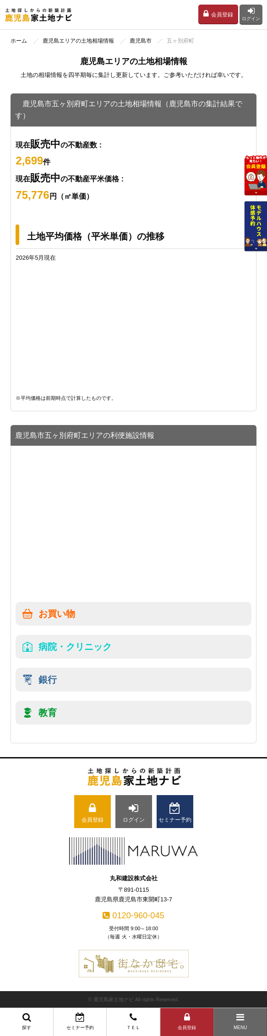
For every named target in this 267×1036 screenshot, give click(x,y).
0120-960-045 (133, 915)
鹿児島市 (141, 41)
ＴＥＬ (133, 1021)
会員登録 (218, 14)
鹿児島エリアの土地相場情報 (78, 41)
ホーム (19, 41)
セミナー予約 (80, 1021)
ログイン (251, 14)
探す (26, 1021)
